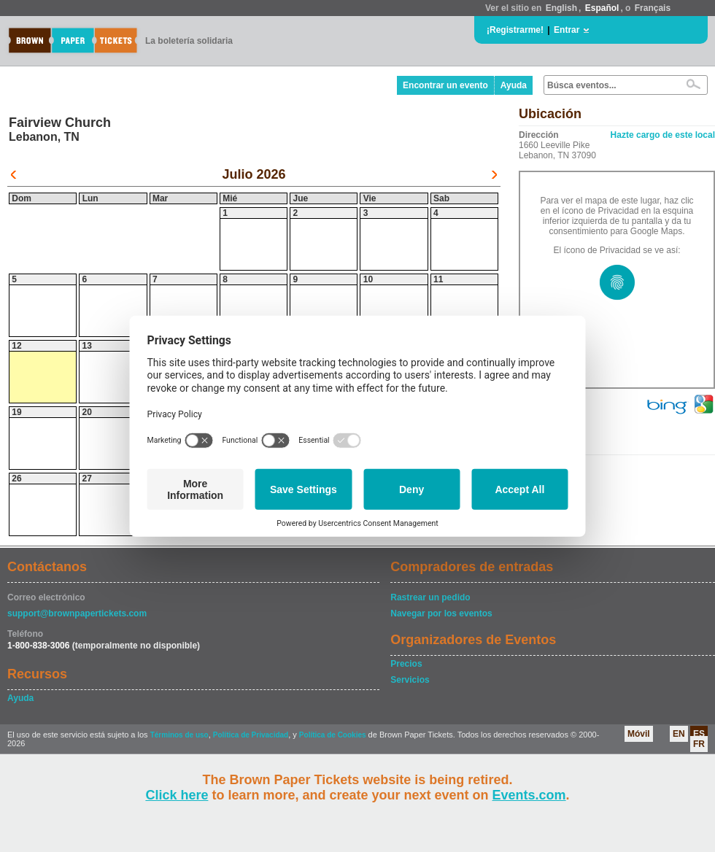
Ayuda (513, 85)
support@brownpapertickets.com (77, 613)
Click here (176, 795)
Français (652, 8)
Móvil (638, 734)
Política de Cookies (332, 735)
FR (699, 744)
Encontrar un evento (445, 85)
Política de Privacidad (250, 735)
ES (699, 734)
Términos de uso (179, 735)
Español (602, 8)
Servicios (409, 680)
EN (679, 734)
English (561, 8)
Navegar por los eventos (441, 613)
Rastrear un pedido (430, 597)
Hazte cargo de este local (663, 135)
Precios (406, 664)
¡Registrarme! (515, 30)
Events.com (529, 795)
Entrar (566, 30)
